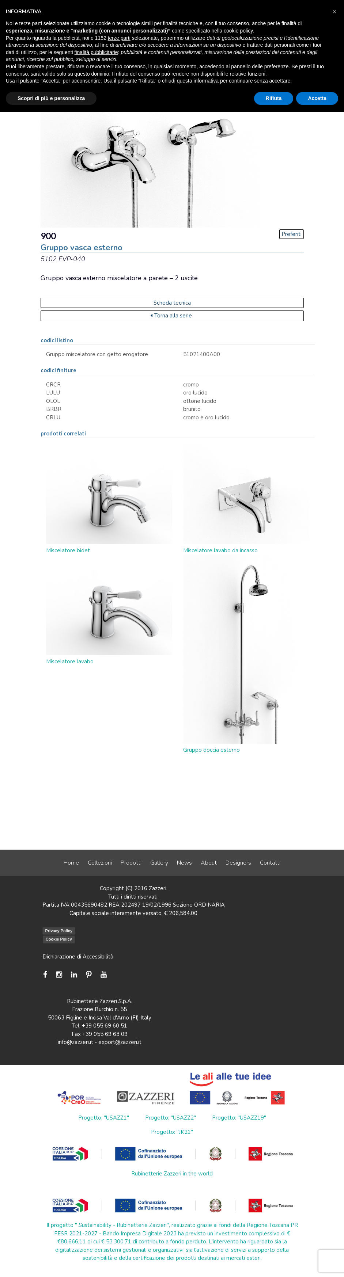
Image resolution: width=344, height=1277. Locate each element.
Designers (238, 863)
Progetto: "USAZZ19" (239, 1117)
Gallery (159, 863)
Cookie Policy (59, 939)
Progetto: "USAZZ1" (103, 1117)
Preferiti (291, 234)
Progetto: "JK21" (172, 1132)
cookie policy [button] (238, 31)
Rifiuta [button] (274, 98)
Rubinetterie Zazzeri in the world (172, 1173)
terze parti (119, 38)
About (209, 863)
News (184, 863)
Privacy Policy (59, 931)
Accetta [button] (317, 98)
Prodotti (131, 863)
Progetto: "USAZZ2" (170, 1117)
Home (71, 863)
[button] (334, 12)
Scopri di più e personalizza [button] (51, 98)
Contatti (270, 863)
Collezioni (100, 863)
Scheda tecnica (172, 302)
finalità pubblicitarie (96, 52)
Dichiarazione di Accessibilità (77, 956)
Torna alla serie (171, 315)
